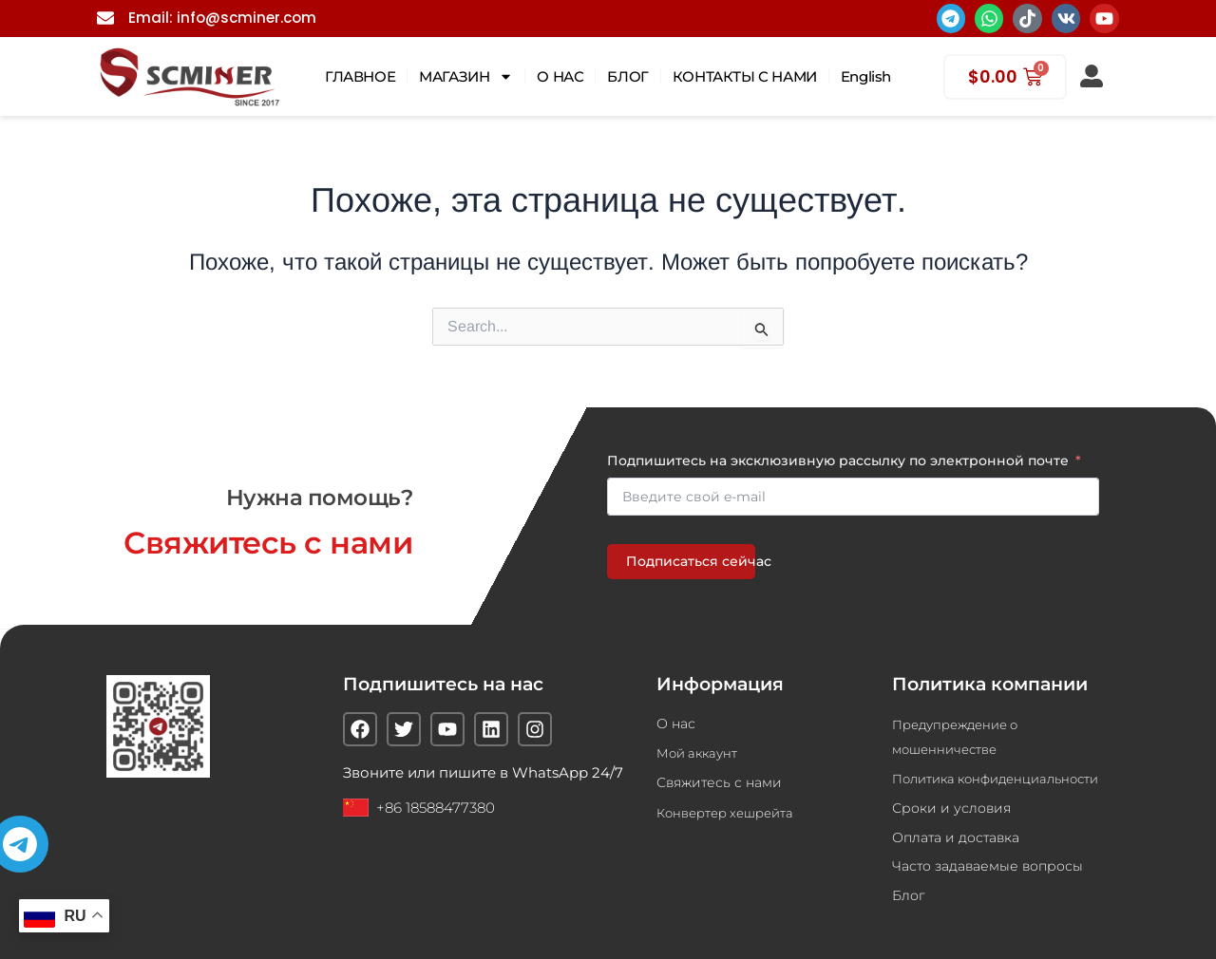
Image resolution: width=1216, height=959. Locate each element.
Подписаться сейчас (690, 559)
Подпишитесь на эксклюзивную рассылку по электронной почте (838, 458)
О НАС (560, 76)
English (866, 76)
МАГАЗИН (466, 76)
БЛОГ (627, 76)
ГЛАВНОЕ (360, 76)
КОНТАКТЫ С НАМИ (745, 76)
